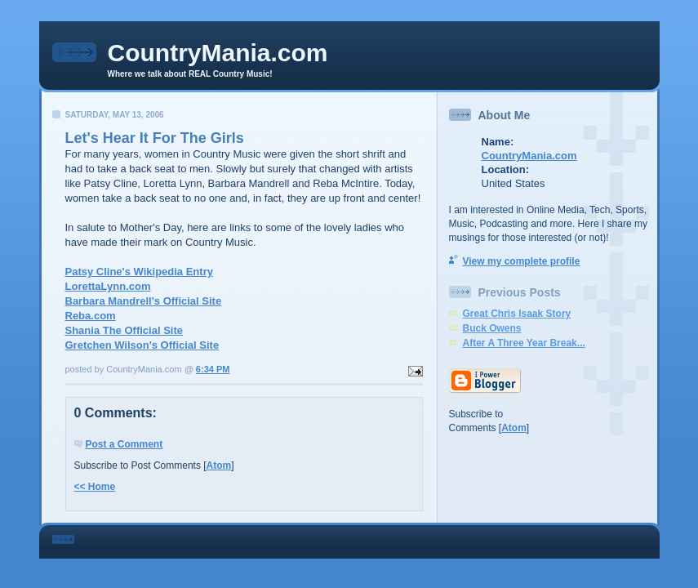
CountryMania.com (218, 52)
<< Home (95, 486)
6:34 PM (213, 369)
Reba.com (90, 316)
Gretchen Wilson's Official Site (142, 345)
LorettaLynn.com (108, 286)
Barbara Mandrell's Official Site (143, 301)
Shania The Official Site (124, 330)
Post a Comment (124, 444)
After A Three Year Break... (524, 343)
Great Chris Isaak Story (517, 313)
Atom (219, 465)
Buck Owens (492, 328)
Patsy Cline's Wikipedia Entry (139, 271)
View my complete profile (521, 261)
